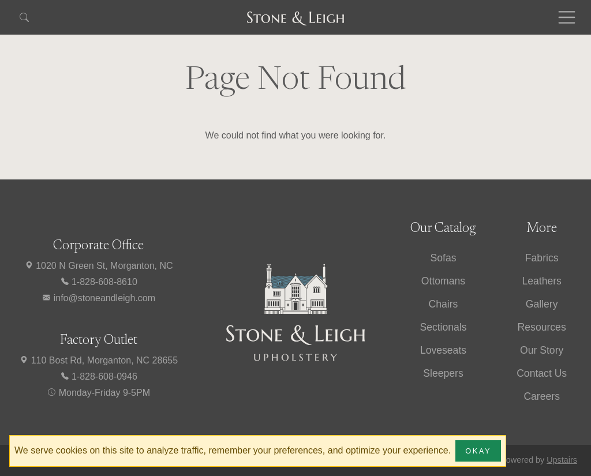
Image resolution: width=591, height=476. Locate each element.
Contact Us (542, 373)
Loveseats (443, 350)
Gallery (542, 304)
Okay (478, 451)
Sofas (443, 258)
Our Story (541, 350)
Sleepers (443, 373)
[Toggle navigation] (566, 17)
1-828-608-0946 (98, 376)
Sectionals (443, 327)
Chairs (443, 304)
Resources (542, 327)
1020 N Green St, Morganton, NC (98, 266)
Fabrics (542, 258)
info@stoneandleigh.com (98, 298)
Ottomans (443, 281)
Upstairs (562, 459)
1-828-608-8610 (98, 282)
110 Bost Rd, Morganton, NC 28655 (98, 360)
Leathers (541, 281)
